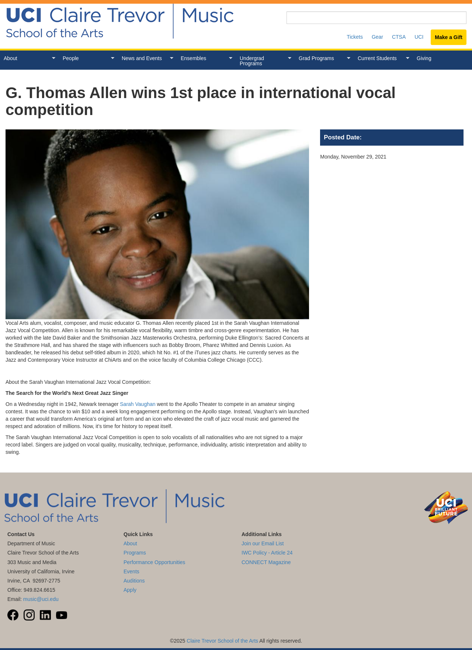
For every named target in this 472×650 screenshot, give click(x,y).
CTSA (399, 37)
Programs (135, 553)
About (27, 58)
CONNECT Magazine (266, 562)
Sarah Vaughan (137, 404)
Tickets (355, 37)
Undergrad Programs (263, 60)
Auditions (134, 581)
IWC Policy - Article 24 (267, 553)
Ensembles (204, 58)
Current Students (381, 58)
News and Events (145, 58)
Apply (130, 590)
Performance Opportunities (154, 562)
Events (131, 571)
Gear (377, 37)
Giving (424, 58)
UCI (418, 37)
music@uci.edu (41, 599)
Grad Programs (322, 58)
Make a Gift (448, 37)
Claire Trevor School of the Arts (222, 641)
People (86, 58)
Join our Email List (263, 543)
